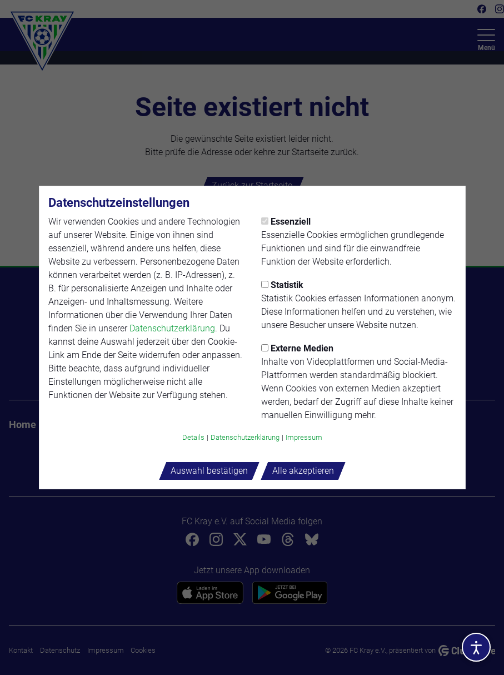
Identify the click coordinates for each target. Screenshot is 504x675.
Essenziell (286, 221)
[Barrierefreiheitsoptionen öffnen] (476, 647)
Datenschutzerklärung (172, 328)
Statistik (282, 285)
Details (193, 437)
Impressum (304, 437)
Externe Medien (297, 348)
